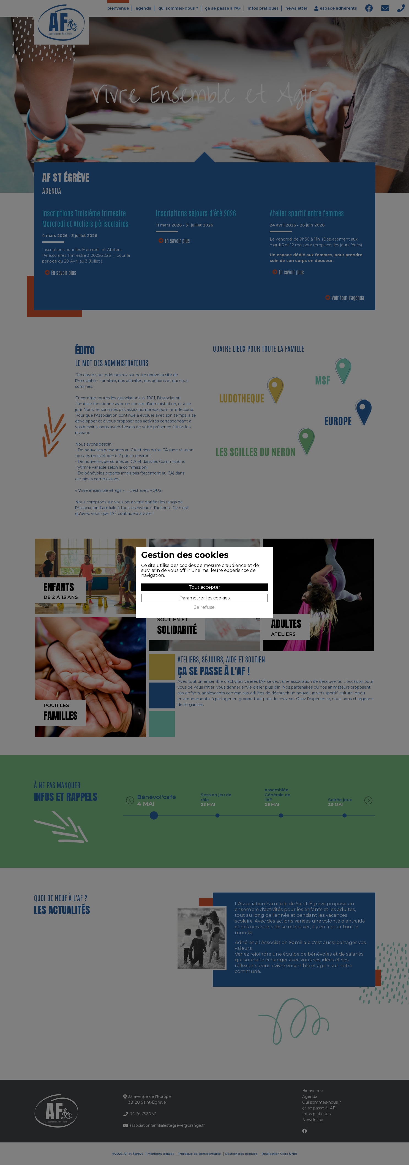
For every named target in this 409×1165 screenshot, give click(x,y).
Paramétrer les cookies (204, 598)
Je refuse (204, 607)
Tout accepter (204, 587)
